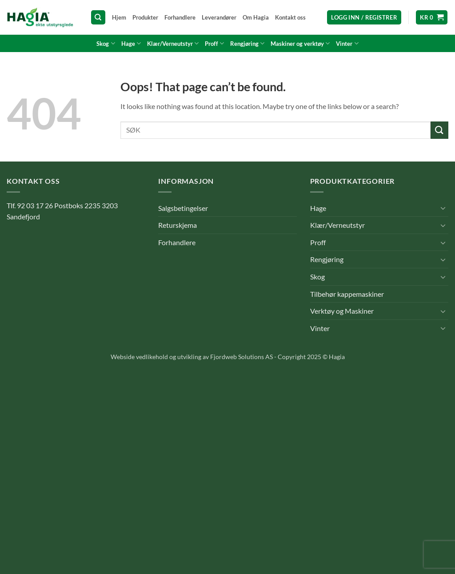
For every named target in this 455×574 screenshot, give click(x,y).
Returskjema (177, 225)
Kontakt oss (290, 17)
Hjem (119, 17)
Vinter (347, 43)
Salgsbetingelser (183, 208)
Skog (105, 43)
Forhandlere (180, 17)
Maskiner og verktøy (300, 43)
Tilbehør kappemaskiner (347, 294)
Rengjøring (247, 43)
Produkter (145, 17)
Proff (214, 43)
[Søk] (98, 17)
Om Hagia (256, 17)
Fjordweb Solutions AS (241, 356)
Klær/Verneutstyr (173, 43)
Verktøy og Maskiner (342, 311)
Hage (131, 43)
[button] (364, 17)
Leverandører (219, 17)
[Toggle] (443, 207)
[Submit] (439, 130)
